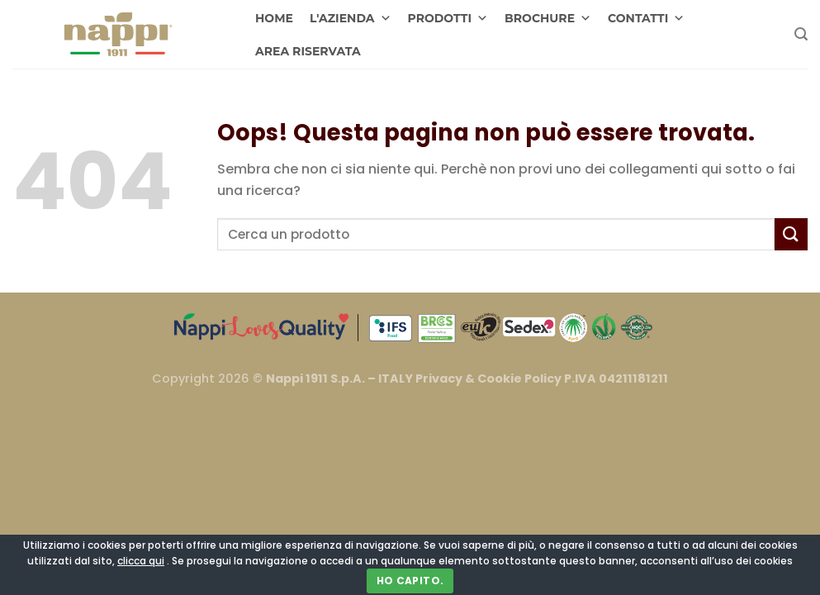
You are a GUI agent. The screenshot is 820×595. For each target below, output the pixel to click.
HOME (274, 18)
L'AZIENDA (350, 18)
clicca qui (140, 561)
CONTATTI (646, 18)
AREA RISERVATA (308, 51)
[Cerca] (801, 34)
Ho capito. (410, 581)
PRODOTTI (448, 18)
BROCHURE (548, 18)
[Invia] (791, 234)
